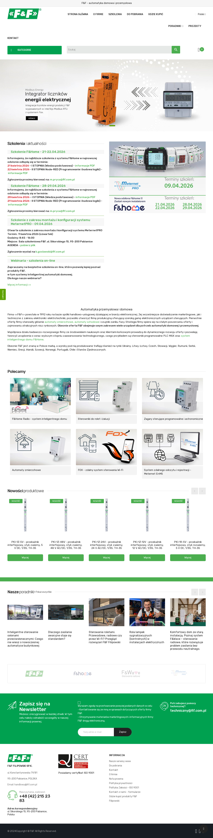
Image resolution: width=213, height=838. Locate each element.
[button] (25, 557)
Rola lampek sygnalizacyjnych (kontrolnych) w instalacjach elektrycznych (146, 636)
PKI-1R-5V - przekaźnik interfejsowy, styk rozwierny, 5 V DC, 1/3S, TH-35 (187, 544)
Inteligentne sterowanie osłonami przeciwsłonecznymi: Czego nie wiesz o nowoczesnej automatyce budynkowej (25, 638)
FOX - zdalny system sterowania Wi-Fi (100, 470)
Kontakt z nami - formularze (124, 791)
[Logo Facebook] (196, 830)
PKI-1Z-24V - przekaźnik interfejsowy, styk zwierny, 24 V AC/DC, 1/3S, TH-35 (106, 544)
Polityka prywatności (120, 782)
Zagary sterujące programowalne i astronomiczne (173, 418)
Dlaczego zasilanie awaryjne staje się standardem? (60, 635)
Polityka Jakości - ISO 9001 (124, 786)
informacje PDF (85, 165)
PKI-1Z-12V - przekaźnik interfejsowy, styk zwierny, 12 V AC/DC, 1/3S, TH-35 (147, 544)
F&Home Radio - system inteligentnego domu (39, 418)
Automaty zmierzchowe (26, 470)
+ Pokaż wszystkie (43, 591)
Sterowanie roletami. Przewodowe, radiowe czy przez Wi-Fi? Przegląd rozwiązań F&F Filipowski (105, 636)
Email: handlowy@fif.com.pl (22, 783)
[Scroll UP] (203, 828)
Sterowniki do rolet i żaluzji (94, 418)
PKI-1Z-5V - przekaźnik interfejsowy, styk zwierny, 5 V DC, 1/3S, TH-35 (25, 544)
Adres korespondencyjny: (22, 807)
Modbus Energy (106, 95)
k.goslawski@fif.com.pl (50, 251)
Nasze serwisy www (120, 760)
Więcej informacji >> (19, 284)
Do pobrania (115, 764)
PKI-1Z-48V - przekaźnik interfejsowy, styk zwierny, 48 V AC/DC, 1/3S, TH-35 (66, 544)
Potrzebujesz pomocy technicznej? (183, 704)
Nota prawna (116, 778)
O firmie (113, 773)
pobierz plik (27, 245)
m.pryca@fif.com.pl (62, 179)
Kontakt (113, 769)
